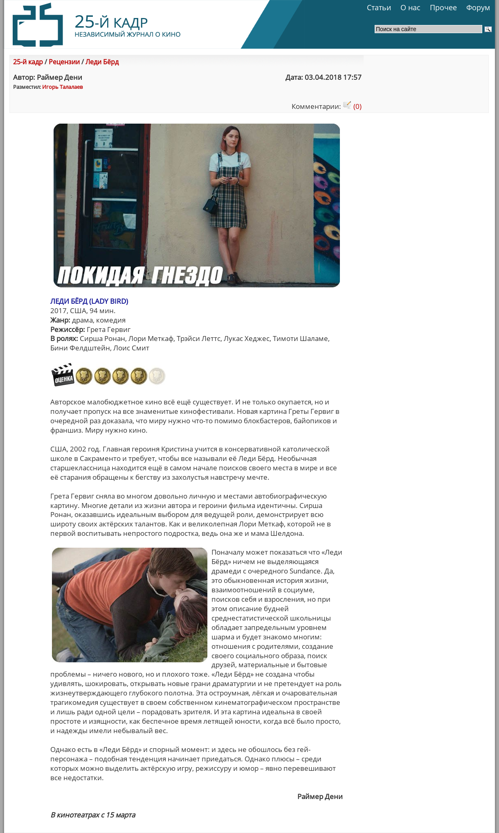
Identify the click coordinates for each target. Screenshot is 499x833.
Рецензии (64, 61)
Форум (478, 7)
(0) (352, 106)
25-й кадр (28, 61)
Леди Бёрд (102, 61)
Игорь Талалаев (62, 86)
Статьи (379, 7)
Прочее (443, 7)
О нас (410, 7)
